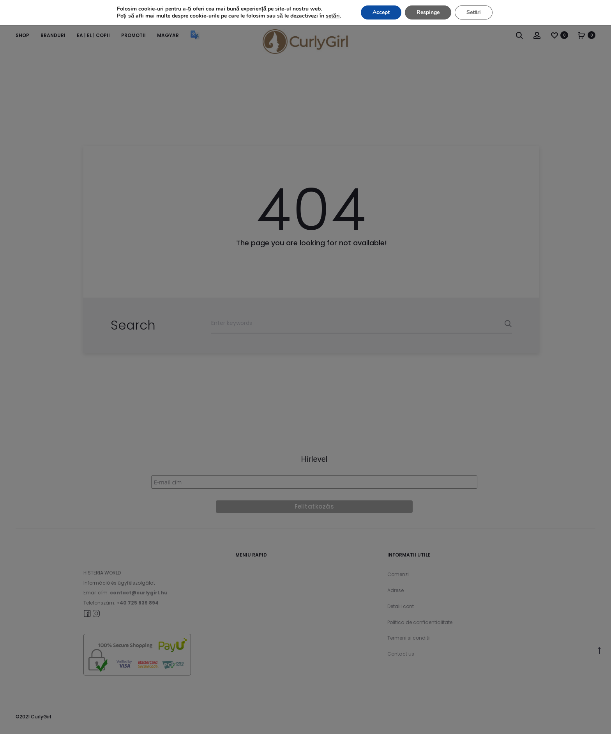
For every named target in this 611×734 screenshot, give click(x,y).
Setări (473, 12)
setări (333, 16)
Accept (381, 12)
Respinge (428, 12)
